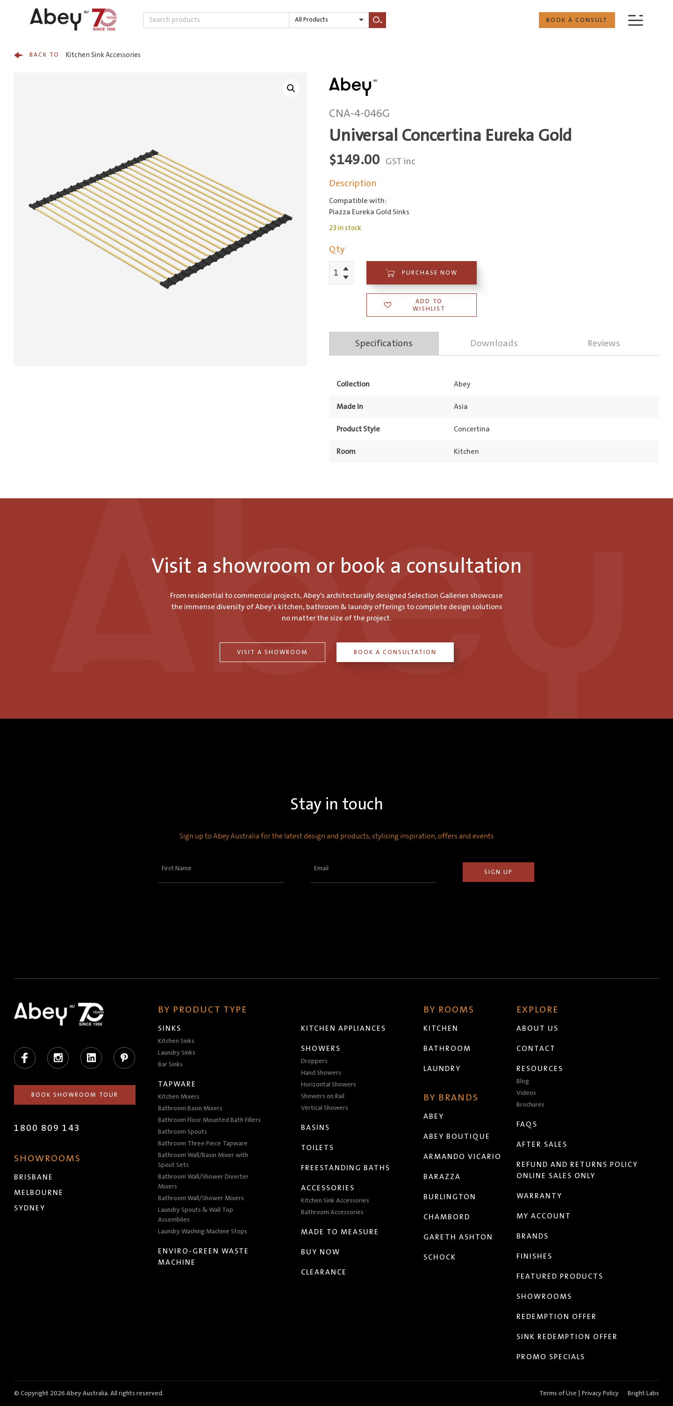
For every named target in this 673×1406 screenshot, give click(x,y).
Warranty (539, 1196)
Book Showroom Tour (74, 1095)
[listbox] (329, 20)
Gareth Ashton (458, 1237)
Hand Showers (321, 1073)
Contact (536, 1048)
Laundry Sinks (176, 1052)
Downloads (494, 343)
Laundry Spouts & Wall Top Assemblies (195, 1215)
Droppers (314, 1061)
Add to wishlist (414, 305)
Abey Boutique (456, 1136)
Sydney (29, 1208)
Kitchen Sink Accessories (77, 55)
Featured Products (559, 1276)
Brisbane (33, 1177)
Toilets (317, 1148)
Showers (321, 1048)
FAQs (526, 1124)
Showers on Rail (322, 1096)
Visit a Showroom (272, 652)
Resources (539, 1068)
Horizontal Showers (328, 1084)
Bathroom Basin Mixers (190, 1108)
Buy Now (320, 1252)
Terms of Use (558, 1393)
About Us (537, 1028)
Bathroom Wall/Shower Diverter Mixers (203, 1181)
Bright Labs (643, 1393)
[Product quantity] (336, 273)
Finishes (534, 1256)
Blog (522, 1081)
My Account (543, 1216)
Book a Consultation (395, 652)
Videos (526, 1093)
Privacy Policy (600, 1393)
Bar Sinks (170, 1064)
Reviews (603, 343)
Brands (532, 1236)
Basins (315, 1127)
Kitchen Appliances (343, 1028)
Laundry (442, 1068)
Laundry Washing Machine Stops (202, 1231)
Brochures (530, 1104)
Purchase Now (422, 273)
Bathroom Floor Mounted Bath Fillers (209, 1120)
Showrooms (544, 1296)
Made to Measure (340, 1232)
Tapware (177, 1084)
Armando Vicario (462, 1156)
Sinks (169, 1028)
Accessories (328, 1188)
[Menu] (635, 20)
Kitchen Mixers (179, 1096)
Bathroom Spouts (182, 1132)
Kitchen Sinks (176, 1041)
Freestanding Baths (345, 1168)
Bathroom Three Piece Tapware (203, 1143)
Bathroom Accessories (332, 1212)
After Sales (541, 1144)
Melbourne (39, 1192)
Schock (439, 1257)
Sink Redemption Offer (567, 1337)
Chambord (446, 1217)
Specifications (384, 343)
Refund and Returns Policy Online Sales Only (577, 1170)
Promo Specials (550, 1357)
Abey (433, 1116)
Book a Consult (577, 20)
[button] (291, 88)
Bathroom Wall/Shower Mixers (201, 1198)
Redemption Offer (556, 1316)
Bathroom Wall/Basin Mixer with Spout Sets (203, 1160)
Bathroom (447, 1048)
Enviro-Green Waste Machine (203, 1257)
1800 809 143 (47, 1128)
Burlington (449, 1197)
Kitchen (440, 1028)
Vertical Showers (324, 1108)
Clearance (324, 1272)
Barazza (442, 1177)
